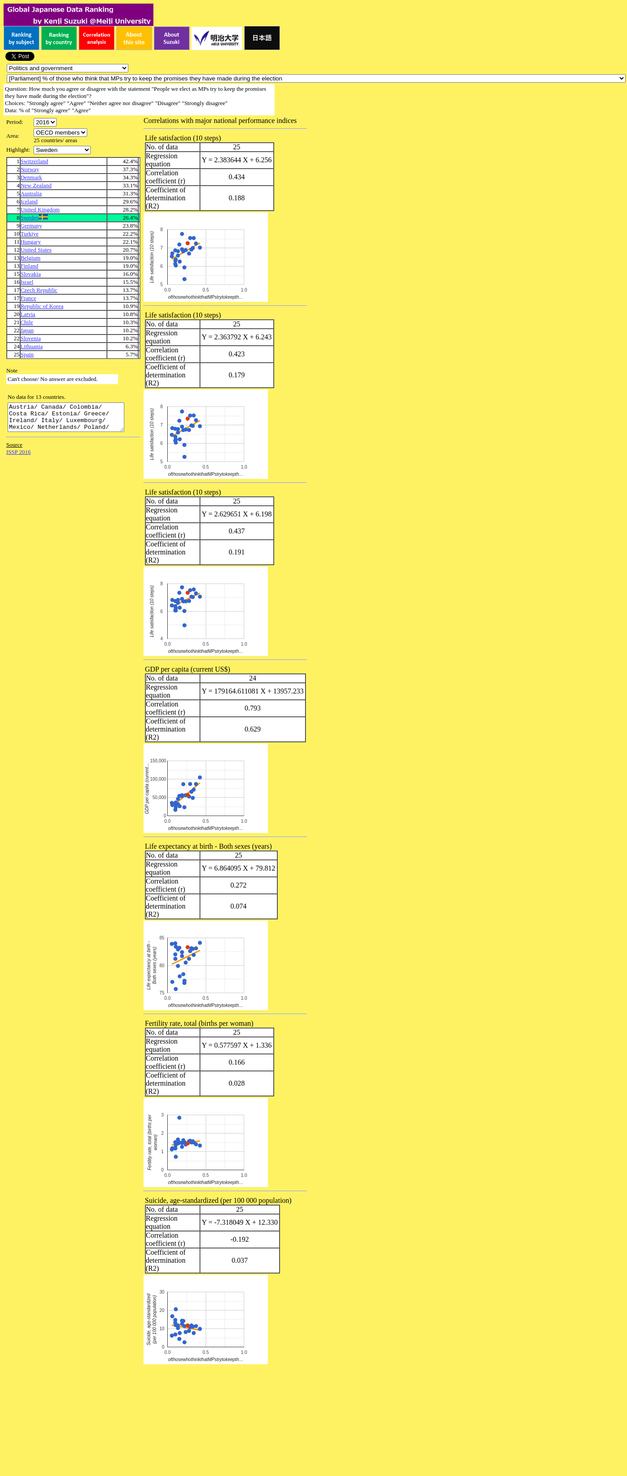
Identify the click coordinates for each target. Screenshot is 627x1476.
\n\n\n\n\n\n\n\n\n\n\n (60, 132)
